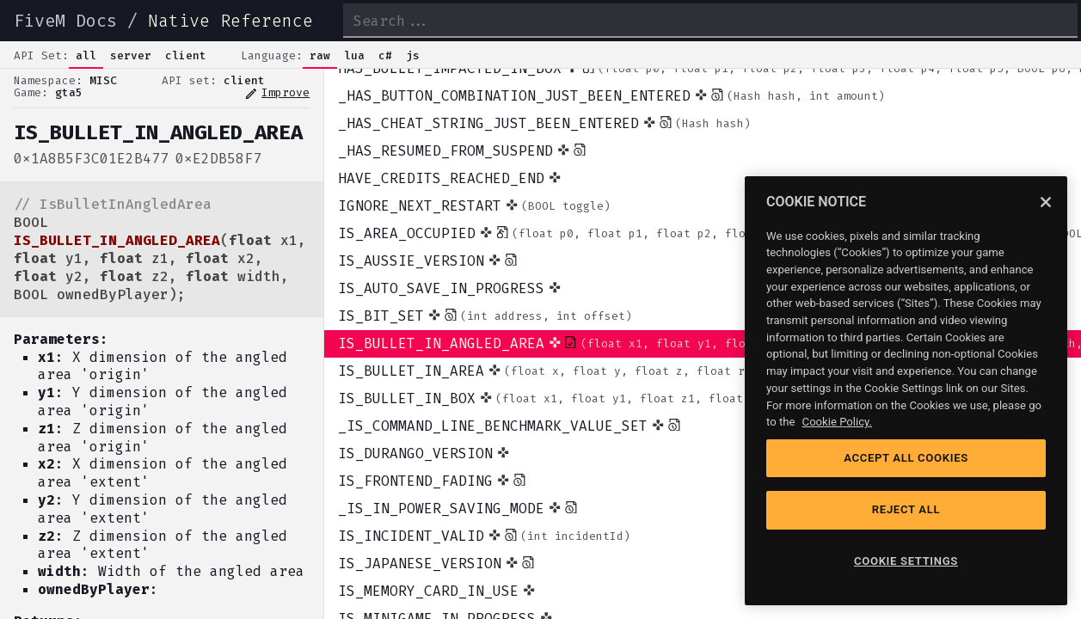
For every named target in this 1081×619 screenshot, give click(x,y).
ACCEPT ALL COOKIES (906, 457)
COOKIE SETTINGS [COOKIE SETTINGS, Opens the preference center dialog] (906, 561)
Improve (277, 94)
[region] (906, 390)
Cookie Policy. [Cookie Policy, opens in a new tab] (837, 421)
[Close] (1046, 202)
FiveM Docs (65, 20)
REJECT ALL (906, 509)
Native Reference (230, 20)
